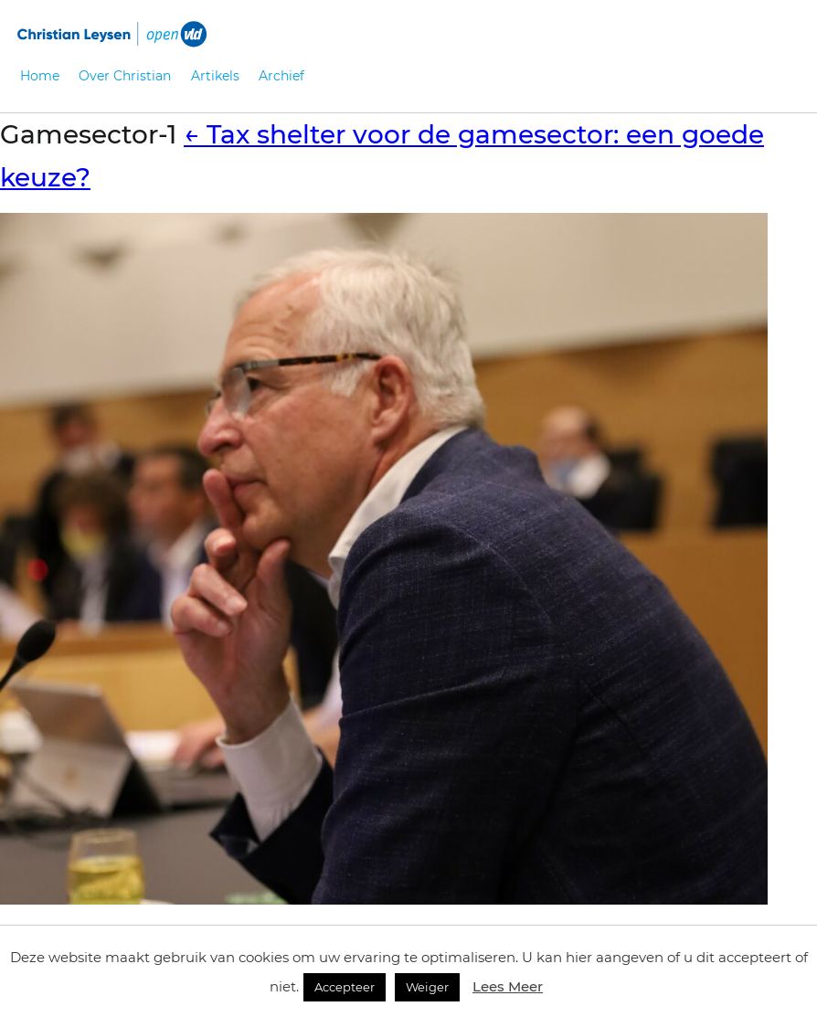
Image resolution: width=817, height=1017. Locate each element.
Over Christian (125, 76)
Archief (281, 76)
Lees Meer (507, 986)
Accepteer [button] (344, 987)
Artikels (215, 76)
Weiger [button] (427, 987)
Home (39, 76)
